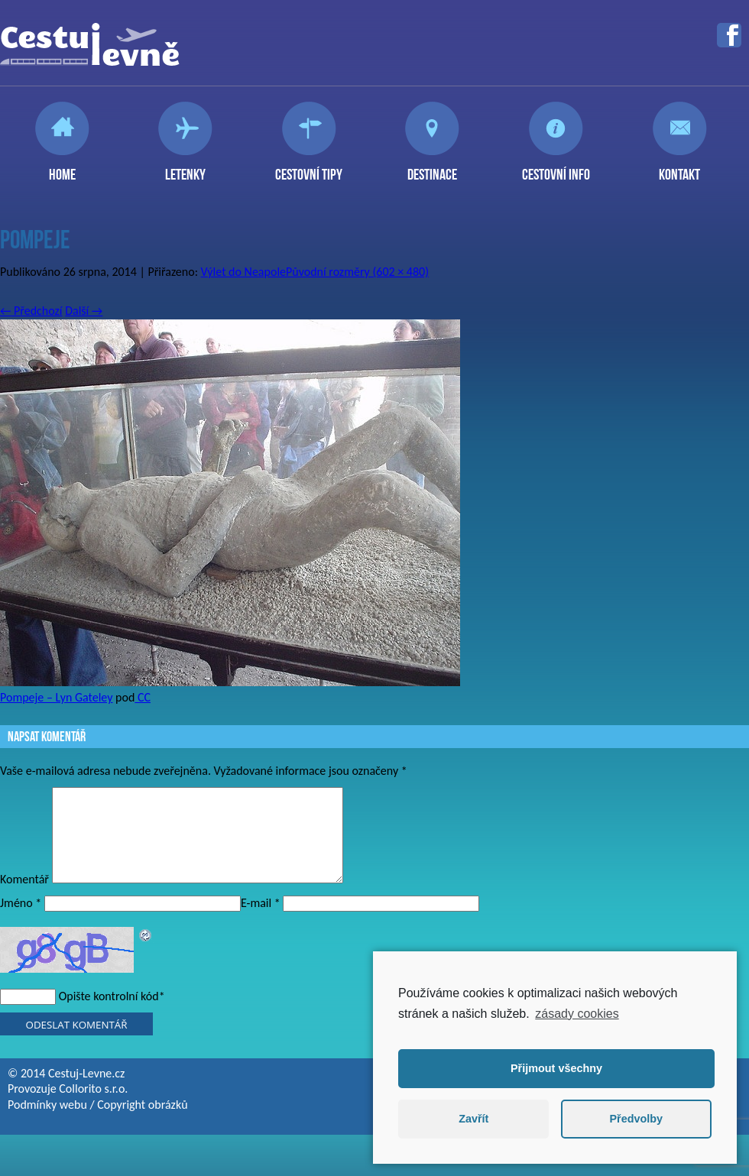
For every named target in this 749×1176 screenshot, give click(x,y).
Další (83, 310)
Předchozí (31, 310)
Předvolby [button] (636, 1119)
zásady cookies (576, 1013)
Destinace (432, 168)
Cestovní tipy (308, 168)
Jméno (20, 921)
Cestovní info (556, 168)
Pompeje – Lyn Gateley (56, 697)
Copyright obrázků (142, 1123)
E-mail (260, 921)
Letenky (185, 168)
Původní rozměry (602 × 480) (357, 271)
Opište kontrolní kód (109, 1014)
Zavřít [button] (473, 1119)
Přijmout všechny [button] (556, 1068)
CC (143, 697)
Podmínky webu (47, 1123)
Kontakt (679, 168)
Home (62, 168)
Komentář (24, 897)
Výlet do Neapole (243, 271)
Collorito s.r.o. (93, 1107)
